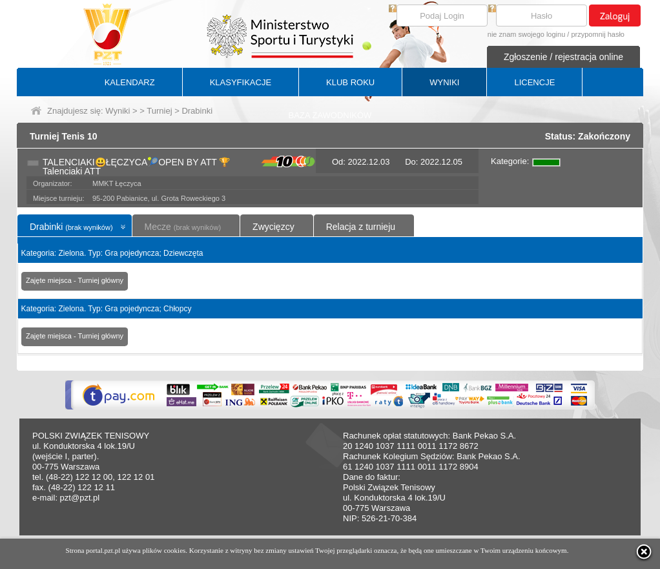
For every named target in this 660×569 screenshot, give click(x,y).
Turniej (159, 111)
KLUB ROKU (350, 82)
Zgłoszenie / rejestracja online (563, 57)
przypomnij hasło (597, 34)
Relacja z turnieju (360, 227)
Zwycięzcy (273, 227)
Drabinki (71, 227)
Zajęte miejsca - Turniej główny (74, 280)
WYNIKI (444, 82)
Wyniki (117, 111)
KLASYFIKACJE (240, 82)
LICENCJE (534, 82)
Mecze (183, 227)
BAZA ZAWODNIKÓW (330, 115)
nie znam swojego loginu (526, 34)
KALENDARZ (130, 82)
